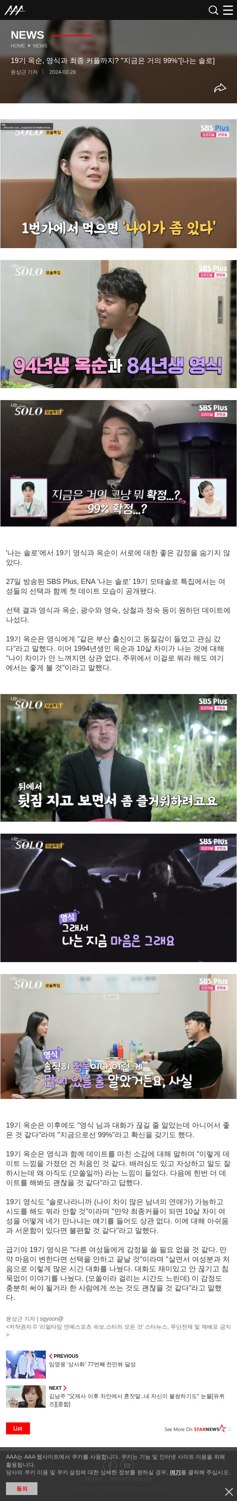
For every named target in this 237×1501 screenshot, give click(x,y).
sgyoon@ (51, 1319)
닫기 (229, 1492)
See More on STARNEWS (198, 1428)
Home (18, 46)
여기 (175, 1472)
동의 (21, 1488)
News (40, 46)
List (18, 1428)
